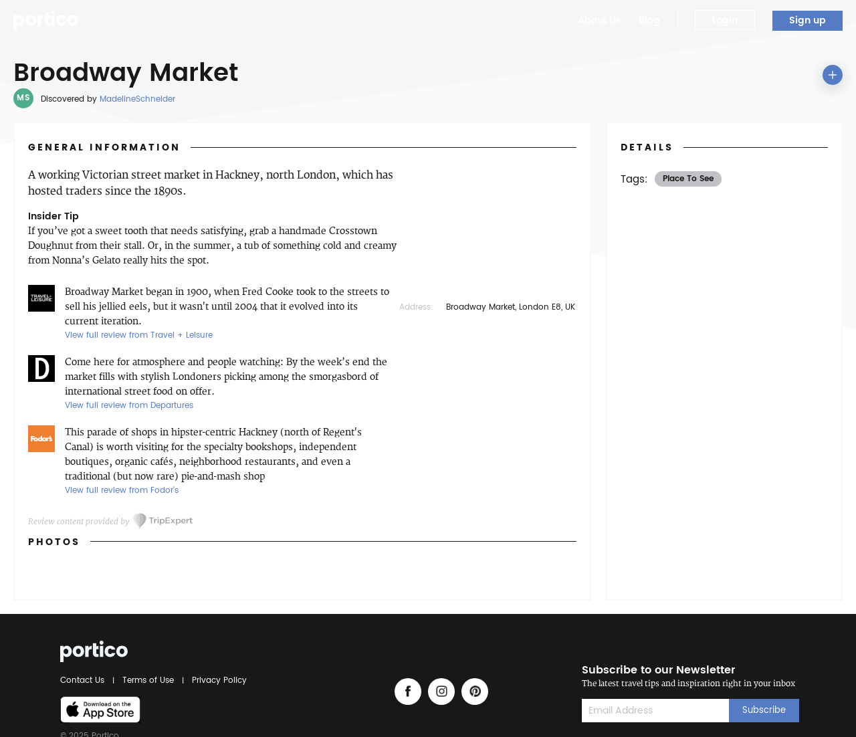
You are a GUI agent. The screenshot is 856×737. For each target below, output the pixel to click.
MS (23, 98)
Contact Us (84, 680)
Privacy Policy (217, 680)
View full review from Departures (129, 405)
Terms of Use (148, 680)
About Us (599, 20)
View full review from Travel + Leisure (139, 335)
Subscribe (764, 711)
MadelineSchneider (137, 99)
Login (725, 20)
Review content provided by (78, 521)
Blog (649, 20)
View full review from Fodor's (122, 490)
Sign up (807, 20)
